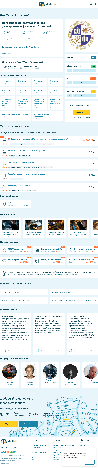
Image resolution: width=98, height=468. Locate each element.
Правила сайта (58, 442)
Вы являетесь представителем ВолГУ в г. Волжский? (22, 47)
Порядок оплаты (58, 447)
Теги (33, 459)
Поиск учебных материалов (89, 442)
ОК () (89, 462)
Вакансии (56, 459)
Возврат (56, 450)
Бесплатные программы (39, 445)
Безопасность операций (61, 452)
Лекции (82, 445)
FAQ (33, 457)
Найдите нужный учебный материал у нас (63, 274)
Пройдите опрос (81, 112)
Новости (34, 442)
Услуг (14, 32)
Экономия (35, 450)
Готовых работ (33, 32)
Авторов (14, 39)
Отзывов (33, 39)
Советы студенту (37, 447)
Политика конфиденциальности (63, 445)
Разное (34, 455)
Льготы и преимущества (39, 452)
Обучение (9, 424)
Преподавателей (52, 32)
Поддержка (57, 457)
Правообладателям (59, 455)
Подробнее (28, 424)
